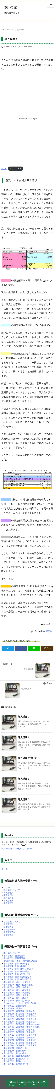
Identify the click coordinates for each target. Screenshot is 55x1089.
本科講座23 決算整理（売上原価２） (21, 1019)
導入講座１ (24, 737)
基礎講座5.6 (9, 929)
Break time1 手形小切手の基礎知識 (20, 961)
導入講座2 (8, 895)
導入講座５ (24, 799)
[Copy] (47, 648)
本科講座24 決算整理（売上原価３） (21, 1021)
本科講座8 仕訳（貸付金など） (18, 977)
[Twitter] (8, 648)
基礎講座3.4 (9, 927)
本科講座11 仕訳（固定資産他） (19, 985)
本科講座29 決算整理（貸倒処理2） (21, 1035)
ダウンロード (15, 169)
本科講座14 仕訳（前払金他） (18, 992)
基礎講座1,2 (9, 924)
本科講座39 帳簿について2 (16, 1061)
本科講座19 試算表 (13, 1008)
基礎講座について (12, 921)
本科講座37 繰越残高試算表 (17, 1056)
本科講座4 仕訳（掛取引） (16, 966)
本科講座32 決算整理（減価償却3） (21, 1043)
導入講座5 (8, 903)
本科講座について (12, 953)
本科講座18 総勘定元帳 (15, 1006)
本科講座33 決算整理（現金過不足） (21, 1045)
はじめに (8, 887)
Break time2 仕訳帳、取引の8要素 (20, 1003)
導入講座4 (8, 900)
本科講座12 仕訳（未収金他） (18, 987)
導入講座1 (8, 893)
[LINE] (34, 648)
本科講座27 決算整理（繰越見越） (20, 1029)
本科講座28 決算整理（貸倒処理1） (21, 1032)
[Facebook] (21, 648)
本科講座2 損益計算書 (14, 958)
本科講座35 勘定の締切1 (15, 1051)
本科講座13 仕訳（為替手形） (18, 990)
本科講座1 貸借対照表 (14, 955)
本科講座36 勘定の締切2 (15, 1053)
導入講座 (20, 29)
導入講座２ (24, 716)
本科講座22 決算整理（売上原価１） (21, 1016)
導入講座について (27, 758)
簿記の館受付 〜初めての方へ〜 (16, 848)
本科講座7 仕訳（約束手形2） (18, 974)
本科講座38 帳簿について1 (16, 1058)
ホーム (8, 29)
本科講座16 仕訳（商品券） (17, 998)
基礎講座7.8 (9, 932)
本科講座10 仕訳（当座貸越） (18, 982)
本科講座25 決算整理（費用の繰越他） (22, 1024)
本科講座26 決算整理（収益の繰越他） (22, 1027)
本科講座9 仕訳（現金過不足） (18, 979)
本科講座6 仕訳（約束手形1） (18, 971)
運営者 (49, 631)
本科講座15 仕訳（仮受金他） (18, 995)
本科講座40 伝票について (16, 1064)
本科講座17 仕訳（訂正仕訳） (18, 1000)
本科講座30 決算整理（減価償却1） (21, 1037)
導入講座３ (24, 779)
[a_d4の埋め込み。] (27, 118)
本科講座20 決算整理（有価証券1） (21, 1011)
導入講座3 (8, 898)
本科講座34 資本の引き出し (17, 1048)
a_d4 (4, 168)
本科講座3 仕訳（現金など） (17, 963)
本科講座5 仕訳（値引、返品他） (19, 969)
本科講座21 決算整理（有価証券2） (21, 1014)
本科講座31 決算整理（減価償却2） (21, 1040)
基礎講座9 (8, 935)
